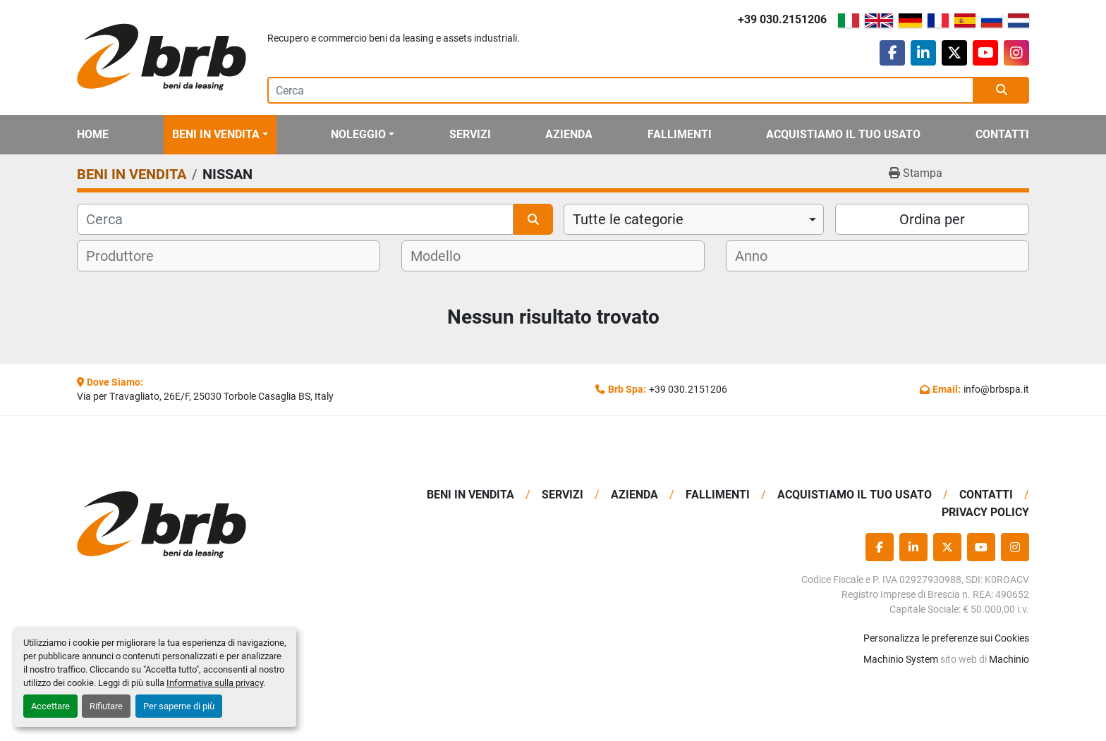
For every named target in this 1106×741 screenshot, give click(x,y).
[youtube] (985, 53)
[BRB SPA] (188, 524)
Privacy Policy (985, 512)
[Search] (620, 90)
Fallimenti (680, 134)
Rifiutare (106, 706)
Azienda (568, 134)
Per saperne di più (178, 706)
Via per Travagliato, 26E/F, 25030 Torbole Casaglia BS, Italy (205, 396)
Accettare (50, 706)
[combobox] (694, 219)
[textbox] (128, 256)
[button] (220, 134)
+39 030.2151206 (782, 19)
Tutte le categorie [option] (628, 219)
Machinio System (900, 659)
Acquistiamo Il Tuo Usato (843, 134)
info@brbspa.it (996, 389)
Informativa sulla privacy (214, 683)
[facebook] (892, 53)
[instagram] (1016, 53)
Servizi (470, 134)
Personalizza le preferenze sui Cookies (946, 638)
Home (93, 134)
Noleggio (358, 134)
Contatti (1002, 134)
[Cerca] (295, 219)
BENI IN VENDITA (216, 134)
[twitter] (954, 53)
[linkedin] (923, 53)
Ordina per (932, 219)
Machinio (1009, 659)
